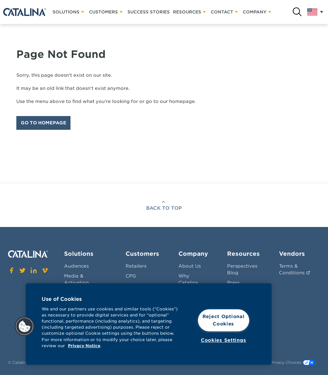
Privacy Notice (84, 345)
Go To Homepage (43, 122)
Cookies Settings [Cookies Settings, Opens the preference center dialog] (223, 340)
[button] (24, 326)
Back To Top (164, 208)
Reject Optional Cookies (223, 320)
